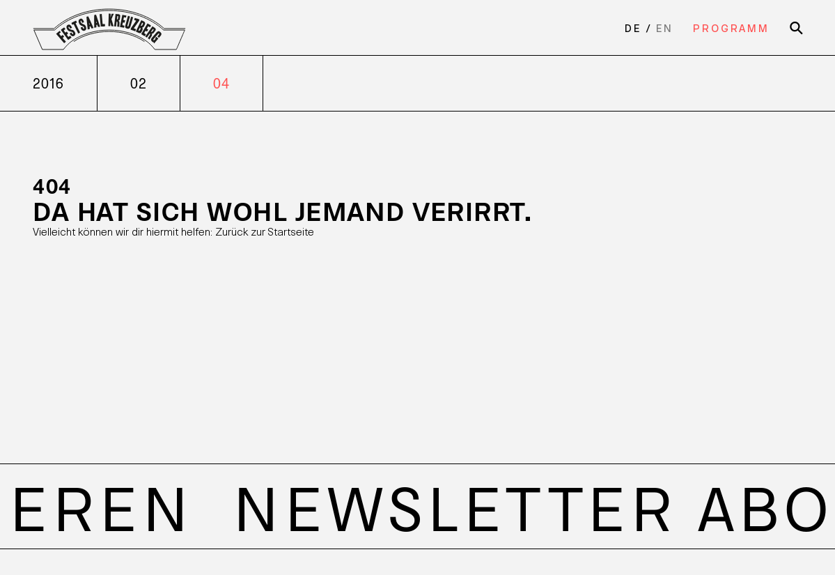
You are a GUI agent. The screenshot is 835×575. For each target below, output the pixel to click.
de (633, 28)
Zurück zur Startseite (264, 231)
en (664, 28)
